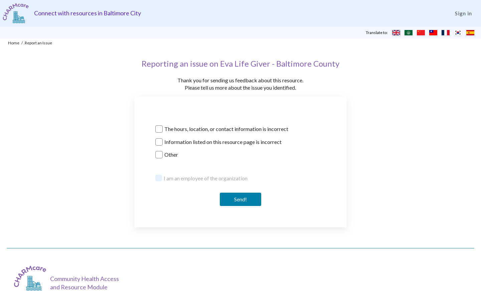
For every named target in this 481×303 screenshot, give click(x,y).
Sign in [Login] (463, 13)
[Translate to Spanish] (470, 32)
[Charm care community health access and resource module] (15, 13)
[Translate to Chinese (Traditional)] (433, 32)
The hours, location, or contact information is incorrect (226, 129)
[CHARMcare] (31, 278)
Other (171, 154)
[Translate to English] (396, 32)
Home (13, 42)
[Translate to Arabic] (409, 32)
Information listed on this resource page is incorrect (223, 142)
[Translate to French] (446, 32)
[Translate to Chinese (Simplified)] (421, 32)
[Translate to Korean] (458, 32)
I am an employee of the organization (206, 178)
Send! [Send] (240, 199)
